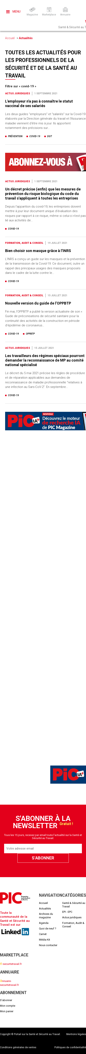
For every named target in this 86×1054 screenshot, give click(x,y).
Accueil (10, 38)
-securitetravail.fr (11, 963)
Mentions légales (76, 1034)
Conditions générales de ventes (18, 1047)
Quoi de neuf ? (47, 928)
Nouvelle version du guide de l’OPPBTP (38, 303)
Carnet (43, 934)
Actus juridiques (17, 93)
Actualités (26, 38)
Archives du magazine (46, 915)
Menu (13, 11)
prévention (15, 136)
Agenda (43, 922)
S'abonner (6, 1000)
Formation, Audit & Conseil (24, 243)
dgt (49, 136)
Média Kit (44, 939)
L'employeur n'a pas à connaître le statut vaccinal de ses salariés (39, 103)
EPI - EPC (67, 911)
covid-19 (34, 136)
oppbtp (30, 333)
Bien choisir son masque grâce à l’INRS (38, 251)
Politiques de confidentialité (70, 1047)
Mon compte (7, 1005)
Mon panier (6, 1011)
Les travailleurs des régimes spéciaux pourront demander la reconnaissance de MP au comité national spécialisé (45, 360)
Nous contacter (48, 945)
